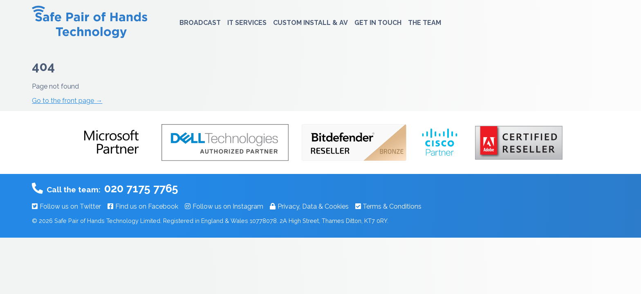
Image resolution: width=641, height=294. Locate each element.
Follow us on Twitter (66, 206)
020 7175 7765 (141, 188)
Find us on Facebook (143, 206)
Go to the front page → (67, 101)
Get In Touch (377, 23)
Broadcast (200, 23)
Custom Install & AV (310, 23)
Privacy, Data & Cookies (309, 206)
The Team (424, 23)
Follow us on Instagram (224, 206)
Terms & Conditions (388, 206)
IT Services (247, 23)
